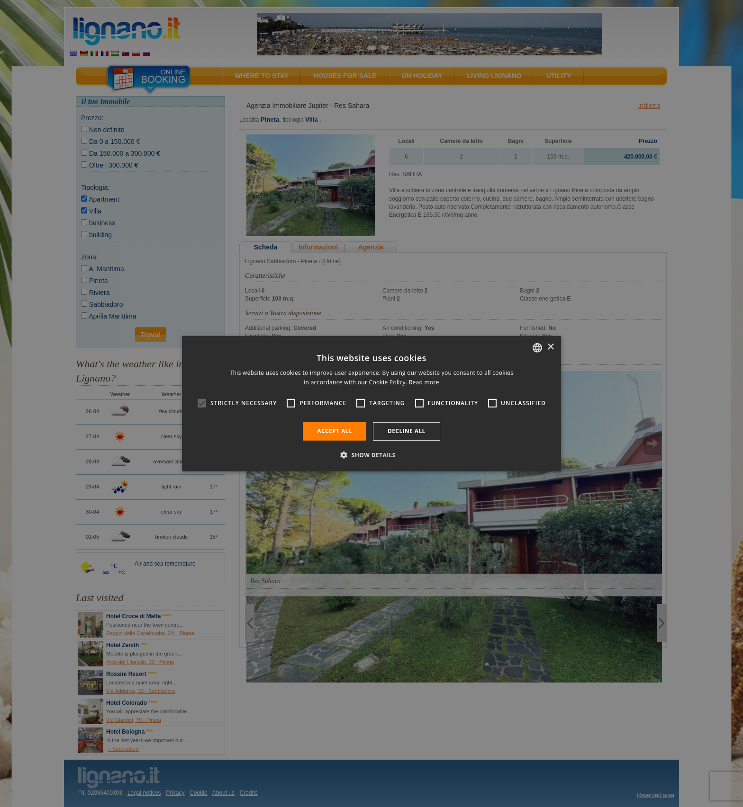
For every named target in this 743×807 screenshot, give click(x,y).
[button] (371, 455)
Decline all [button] (407, 431)
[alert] (371, 403)
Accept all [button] (334, 431)
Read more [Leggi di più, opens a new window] (424, 382)
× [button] (550, 347)
